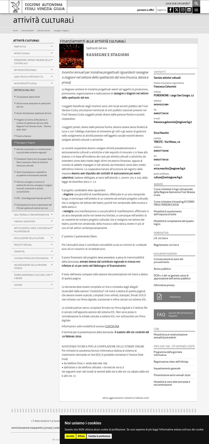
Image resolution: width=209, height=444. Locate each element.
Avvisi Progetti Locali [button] (33, 83)
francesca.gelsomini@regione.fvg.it (173, 122)
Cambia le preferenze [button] (99, 436)
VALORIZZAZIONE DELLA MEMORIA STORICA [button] (33, 266)
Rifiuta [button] (81, 436)
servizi (158, 184)
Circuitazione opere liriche (28, 97)
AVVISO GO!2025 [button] (33, 53)
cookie (57, 427)
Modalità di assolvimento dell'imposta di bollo (168, 213)
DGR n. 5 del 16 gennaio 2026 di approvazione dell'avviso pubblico (172, 277)
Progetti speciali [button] (33, 244)
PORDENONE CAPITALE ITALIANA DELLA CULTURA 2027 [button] (33, 62)
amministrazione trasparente (27, 427)
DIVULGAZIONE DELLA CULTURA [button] (33, 238)
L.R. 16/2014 (161, 238)
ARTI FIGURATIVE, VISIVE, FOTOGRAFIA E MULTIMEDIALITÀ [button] (33, 230)
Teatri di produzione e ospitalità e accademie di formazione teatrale (31, 174)
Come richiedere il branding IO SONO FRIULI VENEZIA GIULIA (174, 203)
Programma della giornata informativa (168, 354)
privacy (48, 427)
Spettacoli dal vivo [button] (24, 90)
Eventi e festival (23, 136)
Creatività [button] (33, 251)
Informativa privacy (164, 285)
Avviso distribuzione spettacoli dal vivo (33, 113)
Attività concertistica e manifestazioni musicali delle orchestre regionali (33, 151)
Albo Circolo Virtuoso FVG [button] (33, 76)
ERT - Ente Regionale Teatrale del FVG (33, 198)
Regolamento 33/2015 (166, 245)
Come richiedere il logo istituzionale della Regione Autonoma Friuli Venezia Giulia (174, 192)
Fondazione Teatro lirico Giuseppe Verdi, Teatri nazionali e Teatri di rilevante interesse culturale (34, 162)
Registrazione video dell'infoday (171, 361)
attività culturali (43, 30)
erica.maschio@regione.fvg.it (169, 168)
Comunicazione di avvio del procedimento (168, 261)
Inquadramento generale (167, 368)
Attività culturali (26, 41)
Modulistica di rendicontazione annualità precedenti (170, 336)
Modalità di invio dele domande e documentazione (172, 383)
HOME (15, 30)
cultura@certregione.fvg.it (168, 177)
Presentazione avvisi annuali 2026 (172, 375)
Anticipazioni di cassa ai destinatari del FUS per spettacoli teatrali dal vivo (34, 206)
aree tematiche (27, 30)
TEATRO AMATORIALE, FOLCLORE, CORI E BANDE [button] (33, 276)
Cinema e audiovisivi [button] (33, 221)
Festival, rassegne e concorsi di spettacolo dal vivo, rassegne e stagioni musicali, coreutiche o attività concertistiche (34, 187)
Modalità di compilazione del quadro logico (174, 223)
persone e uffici (145, 10)
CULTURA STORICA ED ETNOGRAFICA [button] (33, 258)
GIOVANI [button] (33, 284)
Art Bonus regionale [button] (33, 70)
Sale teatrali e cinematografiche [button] (33, 214)
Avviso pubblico (162, 268)
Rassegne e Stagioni (25, 142)
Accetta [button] (70, 436)
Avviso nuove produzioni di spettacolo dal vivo (33, 105)
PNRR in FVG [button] (33, 46)
